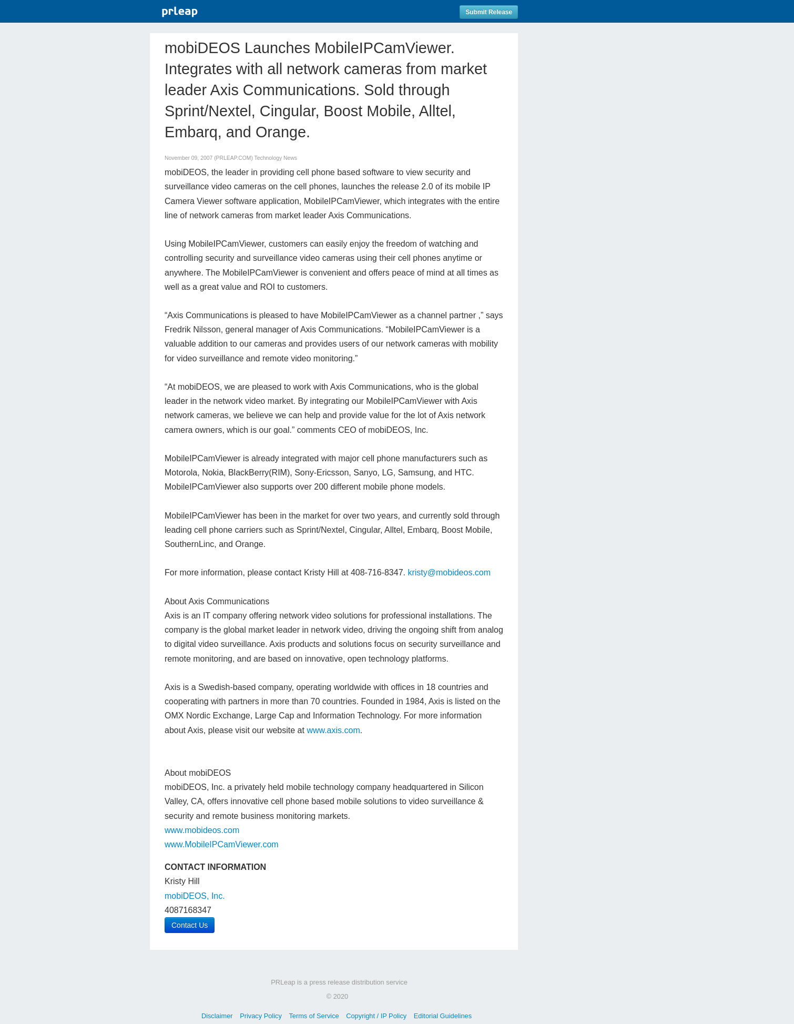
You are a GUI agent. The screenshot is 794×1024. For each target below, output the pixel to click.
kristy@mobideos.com (449, 572)
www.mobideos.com (202, 830)
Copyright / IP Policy (376, 1016)
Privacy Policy (261, 1016)
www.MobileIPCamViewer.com (222, 844)
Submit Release (488, 12)
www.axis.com (333, 730)
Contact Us (189, 925)
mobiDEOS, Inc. (195, 895)
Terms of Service (314, 1016)
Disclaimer (217, 1016)
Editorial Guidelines (443, 1016)
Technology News (276, 158)
